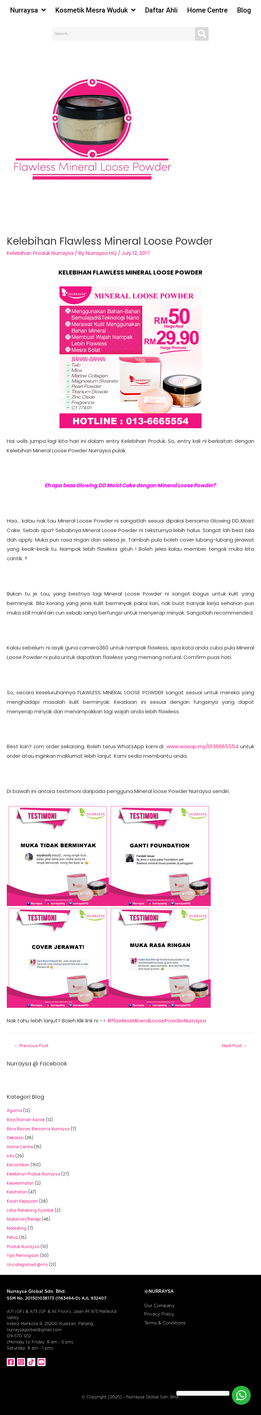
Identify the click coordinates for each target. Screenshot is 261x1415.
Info (10, 1156)
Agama (14, 1110)
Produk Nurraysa (23, 1246)
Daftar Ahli (161, 10)
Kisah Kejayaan (22, 1201)
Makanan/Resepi (24, 1219)
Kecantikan (18, 1165)
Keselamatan (20, 1183)
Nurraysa (28, 10)
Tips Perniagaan (23, 1255)
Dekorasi (15, 1137)
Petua (12, 1237)
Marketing (17, 1228)
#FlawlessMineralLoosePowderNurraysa (156, 1020)
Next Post (234, 1046)
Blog (244, 10)
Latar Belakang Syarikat (30, 1210)
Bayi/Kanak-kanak (26, 1119)
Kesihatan (17, 1192)
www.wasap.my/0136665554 (203, 746)
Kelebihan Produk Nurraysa (40, 253)
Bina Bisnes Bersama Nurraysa (38, 1129)
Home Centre (207, 10)
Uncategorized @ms (27, 1264)
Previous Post (31, 1046)
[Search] (202, 34)
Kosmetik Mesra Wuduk (95, 10)
